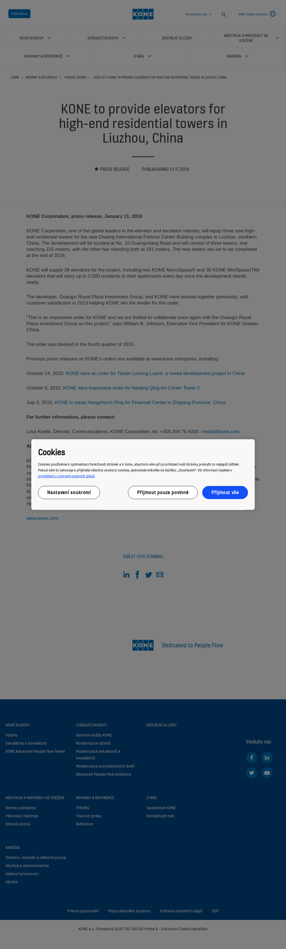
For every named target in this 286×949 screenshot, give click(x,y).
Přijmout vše (225, 492)
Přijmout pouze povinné (163, 492)
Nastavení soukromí (69, 492)
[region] (143, 474)
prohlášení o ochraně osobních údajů (66, 475)
